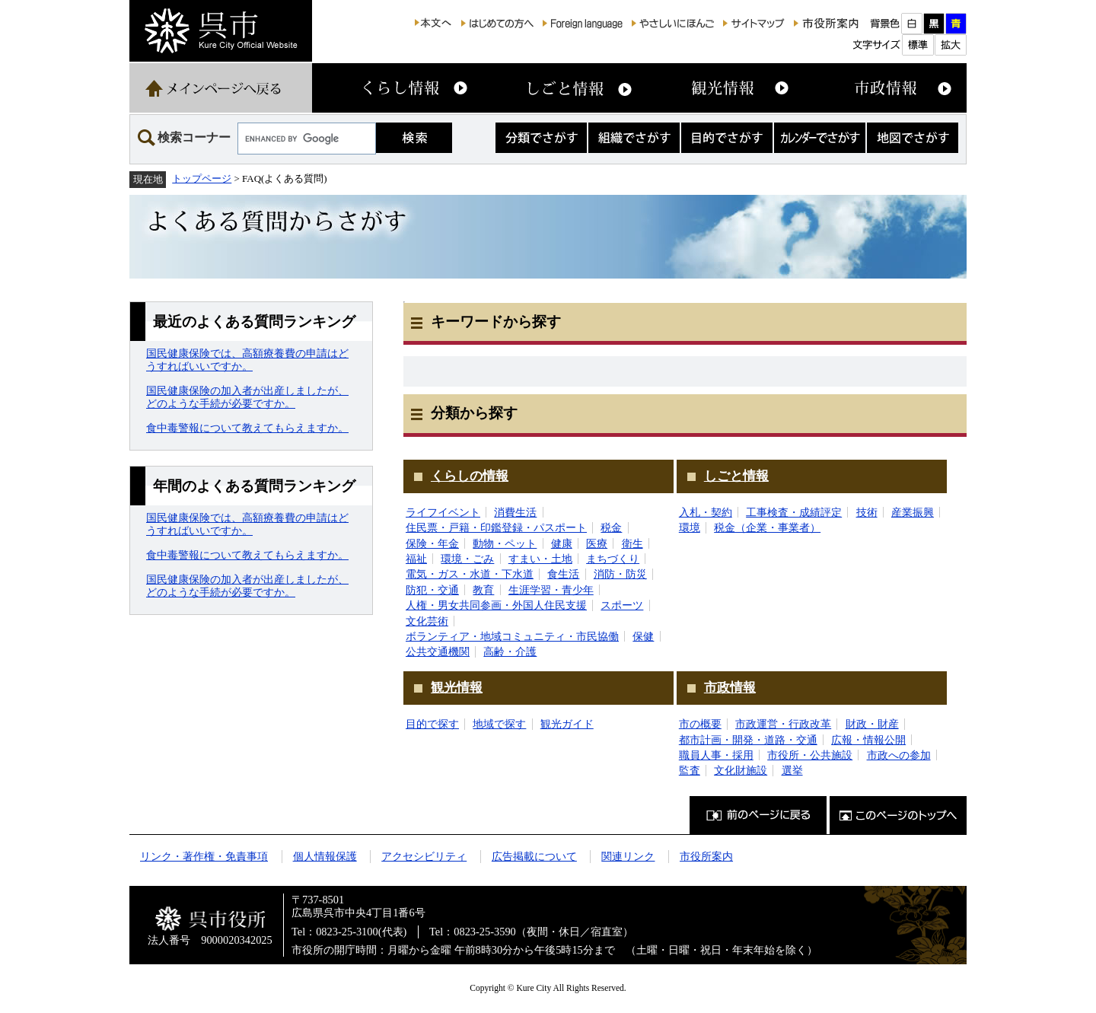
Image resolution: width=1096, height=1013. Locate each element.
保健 (643, 636)
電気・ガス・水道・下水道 (470, 574)
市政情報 (730, 687)
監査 (689, 770)
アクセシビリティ (424, 856)
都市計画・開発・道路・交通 (748, 740)
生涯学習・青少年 (551, 590)
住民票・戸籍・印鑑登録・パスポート (496, 527)
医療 (596, 543)
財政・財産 (872, 724)
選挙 (792, 770)
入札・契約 (705, 512)
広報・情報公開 (868, 740)
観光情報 (457, 687)
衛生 (632, 543)
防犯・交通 (432, 590)
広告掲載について (534, 856)
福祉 (416, 559)
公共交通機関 (438, 651)
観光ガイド (567, 724)
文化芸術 (427, 621)
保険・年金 (432, 543)
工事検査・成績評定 (794, 512)
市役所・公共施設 (809, 755)
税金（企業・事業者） (767, 527)
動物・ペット (505, 543)
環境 (689, 527)
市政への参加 (899, 755)
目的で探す (432, 724)
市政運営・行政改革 (783, 724)
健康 (561, 543)
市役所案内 (706, 856)
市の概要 (700, 724)
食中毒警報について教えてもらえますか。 (247, 428)
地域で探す (499, 724)
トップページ (201, 178)
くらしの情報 (469, 476)
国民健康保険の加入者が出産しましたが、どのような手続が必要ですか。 (247, 396)
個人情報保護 (325, 856)
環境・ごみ (467, 559)
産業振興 (912, 512)
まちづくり (612, 559)
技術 (867, 512)
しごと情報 (736, 476)
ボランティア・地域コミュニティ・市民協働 (512, 636)
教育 (483, 590)
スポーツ (622, 605)
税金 (611, 527)
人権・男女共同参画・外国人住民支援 (496, 605)
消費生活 (515, 512)
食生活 (563, 574)
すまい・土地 (540, 559)
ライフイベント (443, 512)
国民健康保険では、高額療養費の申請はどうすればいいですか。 (247, 359)
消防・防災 (620, 574)
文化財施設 (740, 770)
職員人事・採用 (716, 755)
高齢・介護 (510, 651)
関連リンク (628, 856)
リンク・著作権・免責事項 (204, 856)
